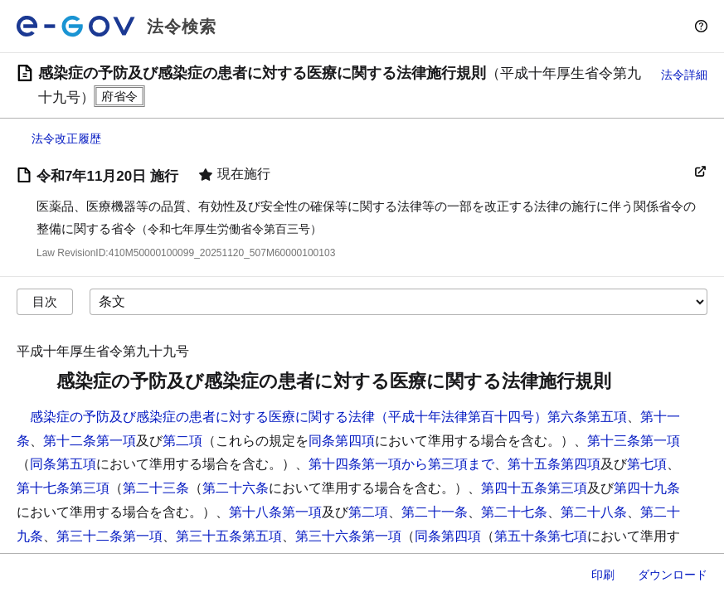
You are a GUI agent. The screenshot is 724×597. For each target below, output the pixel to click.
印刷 (603, 574)
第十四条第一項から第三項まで (401, 464)
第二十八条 (594, 512)
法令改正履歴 (66, 138)
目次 (44, 301)
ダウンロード (672, 574)
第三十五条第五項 (229, 536)
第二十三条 (156, 488)
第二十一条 (434, 512)
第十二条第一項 (89, 441)
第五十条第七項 (540, 536)
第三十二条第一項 (109, 536)
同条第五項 (63, 464)
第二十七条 (514, 512)
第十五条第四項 (554, 464)
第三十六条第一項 (348, 536)
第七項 (647, 464)
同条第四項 (342, 441)
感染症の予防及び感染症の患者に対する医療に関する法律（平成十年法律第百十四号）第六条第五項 (328, 417)
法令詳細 (684, 74)
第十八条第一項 (275, 512)
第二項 (182, 441)
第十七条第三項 (63, 488)
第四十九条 (647, 488)
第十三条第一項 (633, 441)
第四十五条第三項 (534, 488)
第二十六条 (235, 488)
